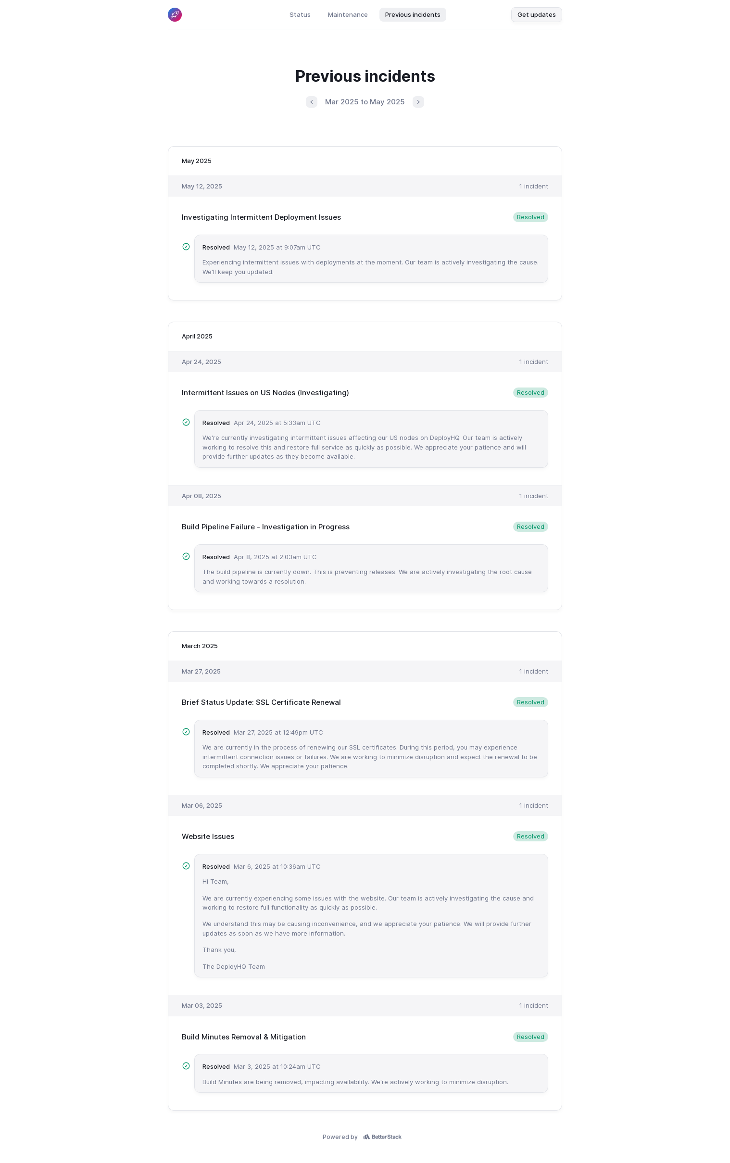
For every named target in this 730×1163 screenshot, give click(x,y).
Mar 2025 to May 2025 (365, 101)
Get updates (536, 14)
